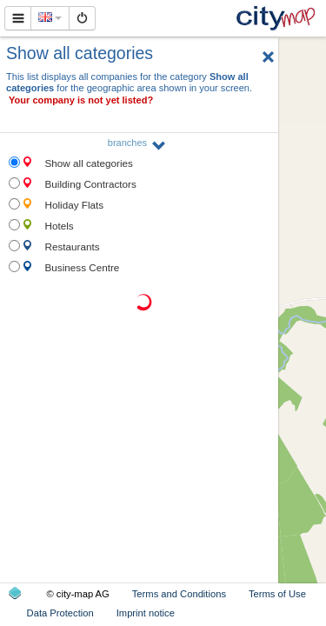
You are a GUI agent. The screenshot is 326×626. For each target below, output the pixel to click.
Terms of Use (277, 594)
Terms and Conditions (179, 594)
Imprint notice (145, 613)
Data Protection (60, 613)
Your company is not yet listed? (81, 100)
